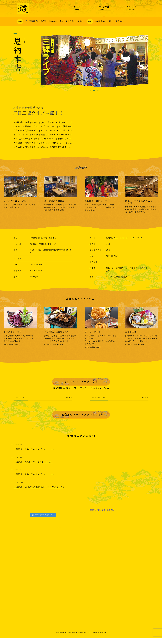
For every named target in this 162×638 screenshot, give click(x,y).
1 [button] (90, 90)
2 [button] (94, 90)
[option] (94, 61)
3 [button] (97, 90)
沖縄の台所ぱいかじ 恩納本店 (102, 510)
